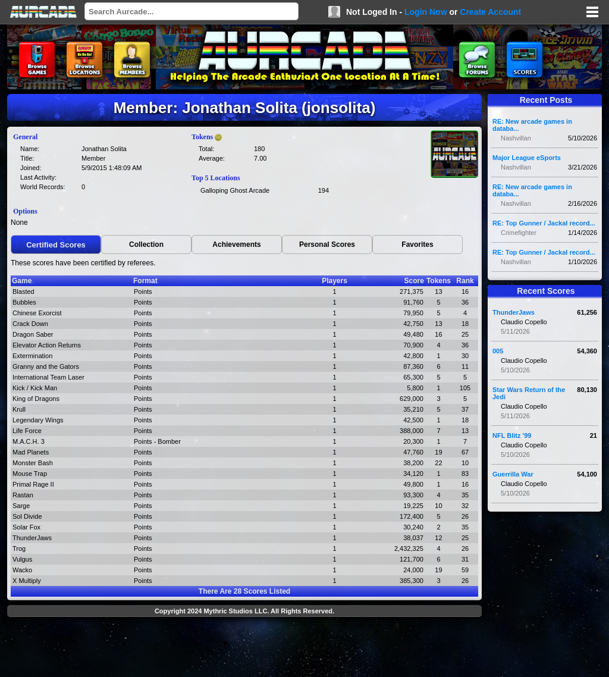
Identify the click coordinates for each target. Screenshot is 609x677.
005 (497, 351)
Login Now (425, 12)
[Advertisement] (244, 648)
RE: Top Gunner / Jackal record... (543, 223)
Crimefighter (518, 232)
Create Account (490, 12)
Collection (146, 244)
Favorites (417, 244)
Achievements (236, 244)
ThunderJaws (513, 312)
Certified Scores (56, 244)
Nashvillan (516, 138)
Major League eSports (526, 157)
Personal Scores (327, 244)
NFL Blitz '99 (511, 435)
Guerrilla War (512, 474)
